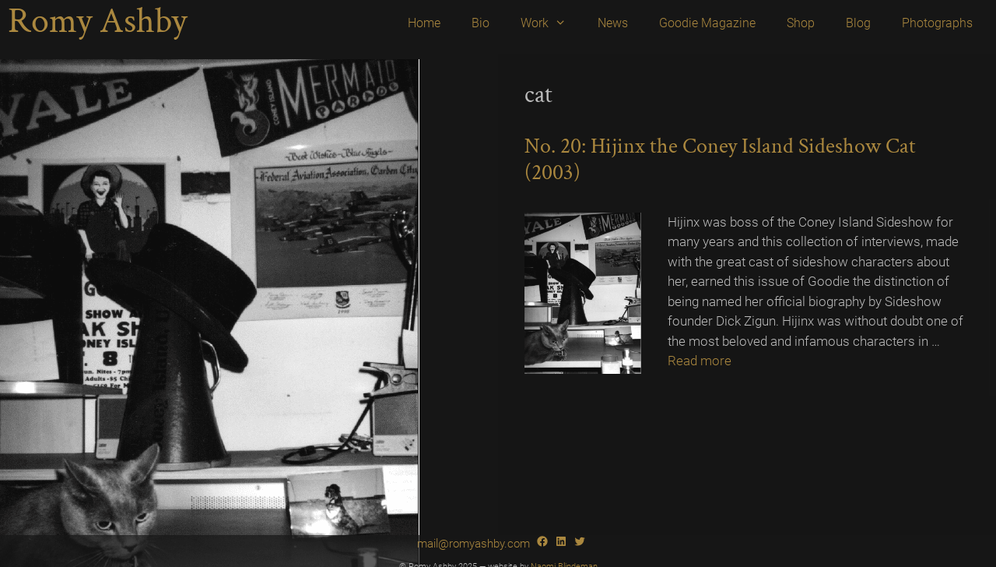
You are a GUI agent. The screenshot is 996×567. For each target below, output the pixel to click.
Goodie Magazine (707, 23)
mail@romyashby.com (473, 544)
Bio (480, 23)
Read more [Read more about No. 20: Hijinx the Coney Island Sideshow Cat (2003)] (699, 360)
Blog (858, 23)
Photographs (937, 23)
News (613, 23)
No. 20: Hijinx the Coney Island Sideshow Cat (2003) (720, 159)
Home (424, 23)
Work (551, 23)
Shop (801, 23)
